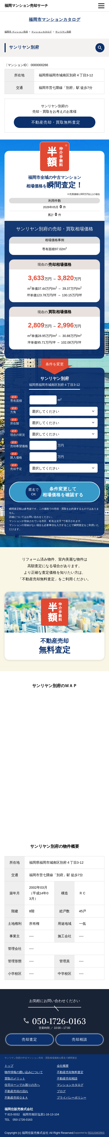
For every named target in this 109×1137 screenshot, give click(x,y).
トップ (9, 1065)
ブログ (61, 1091)
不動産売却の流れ (16, 1091)
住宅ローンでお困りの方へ (22, 1085)
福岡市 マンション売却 (16, 31)
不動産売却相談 (67, 1078)
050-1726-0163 (59, 1021)
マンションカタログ (41, 31)
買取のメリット (15, 1078)
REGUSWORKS (96, 1133)
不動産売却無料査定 (70, 1072)
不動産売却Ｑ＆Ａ (16, 1097)
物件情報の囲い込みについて (24, 1072)
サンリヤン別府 (63, 31)
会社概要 (63, 1065)
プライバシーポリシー (71, 1097)
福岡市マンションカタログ (54, 19)
